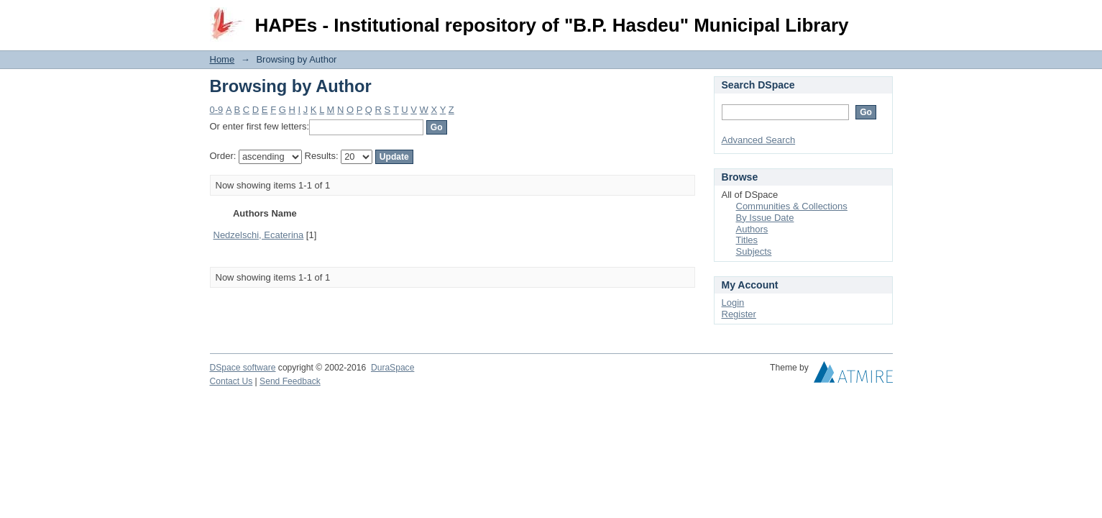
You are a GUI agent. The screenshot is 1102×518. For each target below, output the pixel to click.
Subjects (754, 251)
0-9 (217, 109)
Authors (752, 229)
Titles (747, 240)
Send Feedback (290, 381)
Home (222, 59)
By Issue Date (765, 217)
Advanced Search (759, 140)
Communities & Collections (792, 206)
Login (881, 17)
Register (739, 314)
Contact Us (231, 381)
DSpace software (243, 368)
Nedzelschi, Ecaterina (258, 235)
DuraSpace (392, 368)
